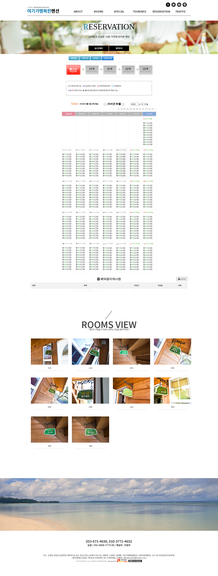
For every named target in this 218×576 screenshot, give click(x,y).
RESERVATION (161, 11)
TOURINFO (139, 11)
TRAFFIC (180, 11)
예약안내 (119, 48)
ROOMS (98, 11)
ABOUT (78, 11)
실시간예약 (99, 48)
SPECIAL (119, 11)
